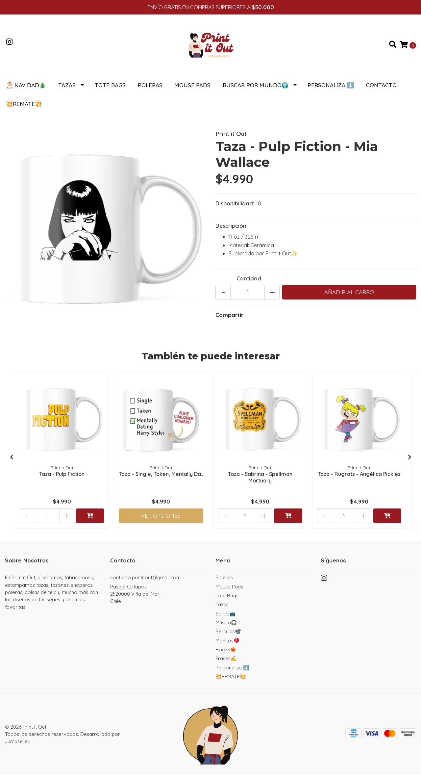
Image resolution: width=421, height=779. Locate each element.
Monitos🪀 (227, 644)
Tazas (67, 89)
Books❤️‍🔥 (225, 653)
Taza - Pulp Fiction (62, 477)
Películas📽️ (228, 635)
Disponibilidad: (234, 207)
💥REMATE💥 (24, 107)
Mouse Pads (192, 89)
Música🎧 (226, 626)
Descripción (230, 229)
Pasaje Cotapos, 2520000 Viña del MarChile (135, 598)
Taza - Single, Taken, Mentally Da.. (161, 480)
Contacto (381, 89)
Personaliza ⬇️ (331, 89)
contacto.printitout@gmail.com (145, 581)
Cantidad (248, 282)
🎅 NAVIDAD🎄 (26, 89)
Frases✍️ (226, 662)
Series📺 (225, 617)
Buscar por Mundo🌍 (255, 89)
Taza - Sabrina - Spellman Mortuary (260, 480)
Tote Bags (110, 89)
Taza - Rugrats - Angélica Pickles (359, 477)
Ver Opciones (161, 518)
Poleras (150, 89)
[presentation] (11, 460)
